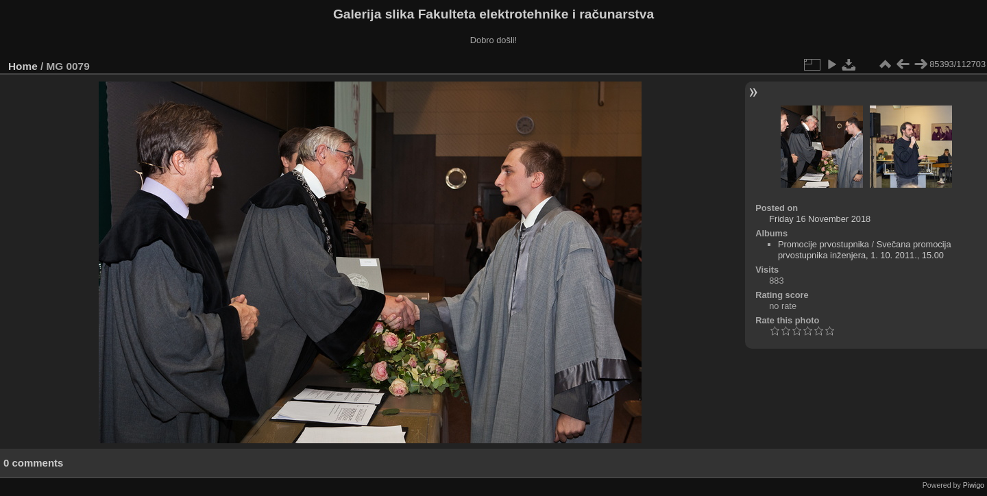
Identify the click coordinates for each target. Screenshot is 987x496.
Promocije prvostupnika (823, 244)
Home (23, 66)
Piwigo (973, 485)
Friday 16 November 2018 (819, 219)
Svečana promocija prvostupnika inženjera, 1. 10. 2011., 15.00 (864, 249)
